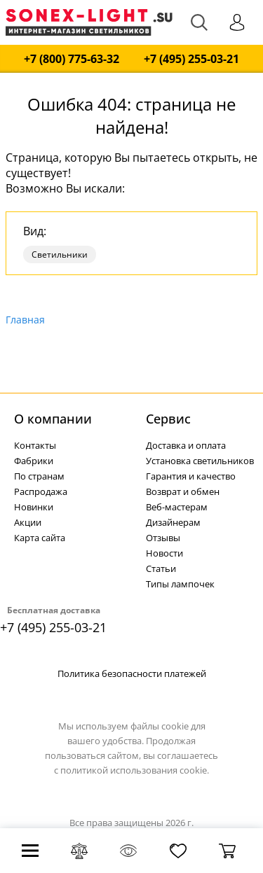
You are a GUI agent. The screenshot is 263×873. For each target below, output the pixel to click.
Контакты (35, 445)
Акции (27, 522)
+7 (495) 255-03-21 (191, 59)
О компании (53, 418)
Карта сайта (39, 537)
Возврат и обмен (183, 491)
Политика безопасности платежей (132, 673)
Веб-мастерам (177, 507)
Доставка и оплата (186, 445)
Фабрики (33, 460)
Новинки (33, 507)
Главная (25, 319)
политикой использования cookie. (134, 770)
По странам (39, 476)
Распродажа (40, 491)
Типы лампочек (180, 584)
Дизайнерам (173, 522)
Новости (164, 553)
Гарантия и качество (191, 476)
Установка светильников (200, 460)
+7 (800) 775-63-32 (71, 59)
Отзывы (163, 537)
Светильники (60, 254)
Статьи (161, 568)
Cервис (168, 418)
